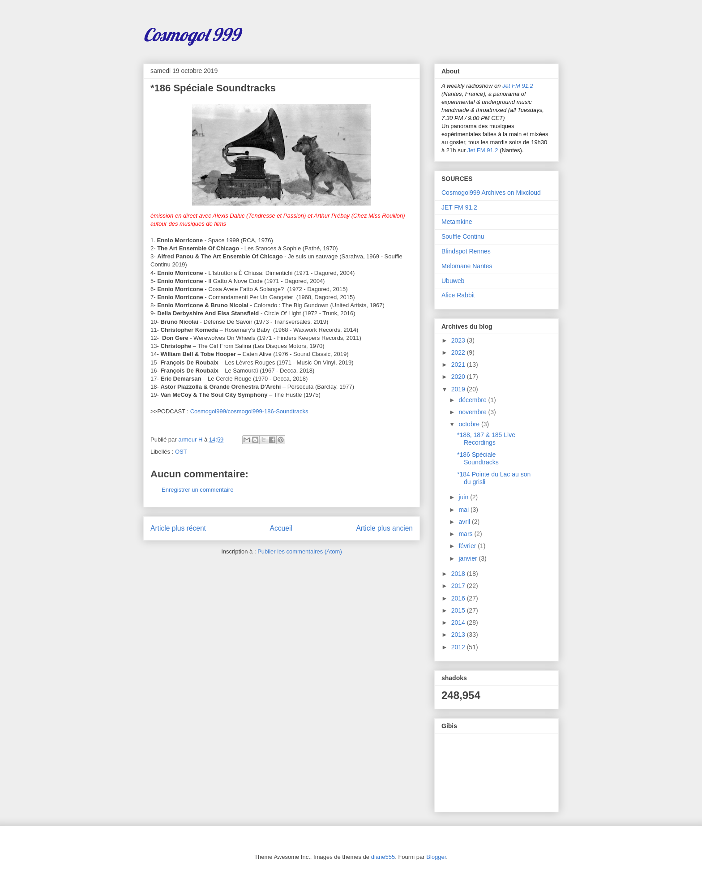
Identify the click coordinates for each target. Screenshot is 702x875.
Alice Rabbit (458, 295)
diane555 (383, 857)
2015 (459, 610)
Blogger (436, 857)
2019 (459, 389)
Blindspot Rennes (466, 251)
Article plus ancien (384, 528)
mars (466, 533)
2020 (459, 376)
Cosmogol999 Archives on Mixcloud (491, 192)
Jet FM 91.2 (517, 85)
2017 (459, 585)
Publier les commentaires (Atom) (299, 551)
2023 (459, 340)
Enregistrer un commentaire (197, 489)
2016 (459, 598)
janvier (468, 558)
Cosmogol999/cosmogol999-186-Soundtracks (249, 411)
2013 (459, 634)
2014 (459, 622)
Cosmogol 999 (191, 34)
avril (465, 521)
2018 (459, 573)
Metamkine (456, 221)
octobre (469, 424)
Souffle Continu (462, 236)
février (468, 545)
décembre (473, 399)
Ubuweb (452, 280)
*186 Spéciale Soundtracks (478, 458)
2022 (459, 352)
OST (181, 451)
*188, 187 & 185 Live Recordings (486, 438)
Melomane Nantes (466, 266)
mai (464, 509)
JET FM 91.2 (459, 207)
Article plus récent (178, 528)
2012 (459, 647)
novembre (473, 412)
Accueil (281, 528)
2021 (459, 364)
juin (464, 497)
